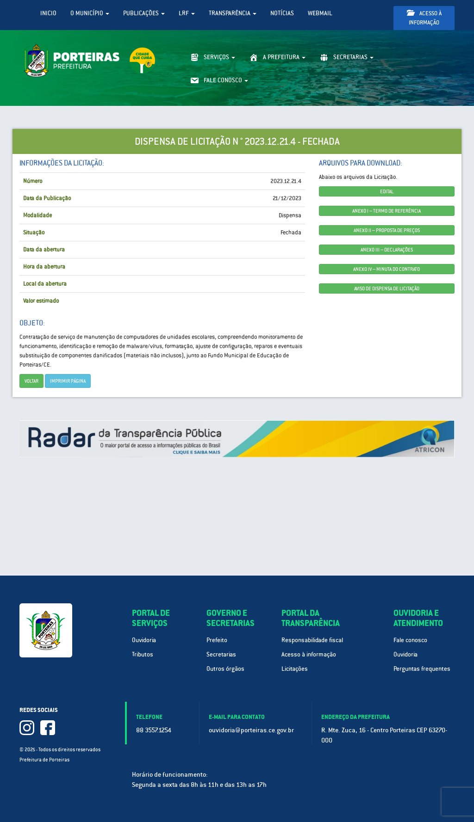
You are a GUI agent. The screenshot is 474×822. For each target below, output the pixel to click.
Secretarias (221, 654)
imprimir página (68, 381)
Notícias (282, 13)
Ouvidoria (144, 640)
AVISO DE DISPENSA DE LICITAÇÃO (386, 288)
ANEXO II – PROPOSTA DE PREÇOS (387, 230)
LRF (187, 13)
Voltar (31, 381)
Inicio (48, 13)
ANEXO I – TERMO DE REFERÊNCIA (386, 211)
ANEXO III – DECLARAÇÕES (387, 249)
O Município (89, 13)
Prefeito (216, 640)
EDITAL (386, 191)
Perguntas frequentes (421, 669)
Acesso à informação (424, 17)
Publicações (144, 13)
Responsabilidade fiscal (312, 640)
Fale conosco (410, 640)
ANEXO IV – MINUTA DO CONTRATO (386, 269)
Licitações (294, 669)
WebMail (320, 13)
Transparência (232, 13)
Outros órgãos (225, 669)
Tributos (142, 654)
